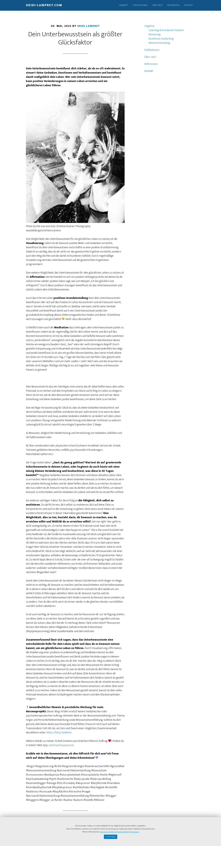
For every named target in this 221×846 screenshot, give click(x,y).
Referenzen (151, 64)
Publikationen (151, 50)
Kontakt (148, 71)
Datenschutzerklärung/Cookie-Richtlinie (115, 831)
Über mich (150, 57)
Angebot (149, 26)
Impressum (135, 831)
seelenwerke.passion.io (61, 745)
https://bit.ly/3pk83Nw (59, 732)
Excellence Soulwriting (161, 38)
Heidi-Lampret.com (44, 5)
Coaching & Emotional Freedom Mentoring (166, 32)
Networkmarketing (159, 42)
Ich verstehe (110, 836)
